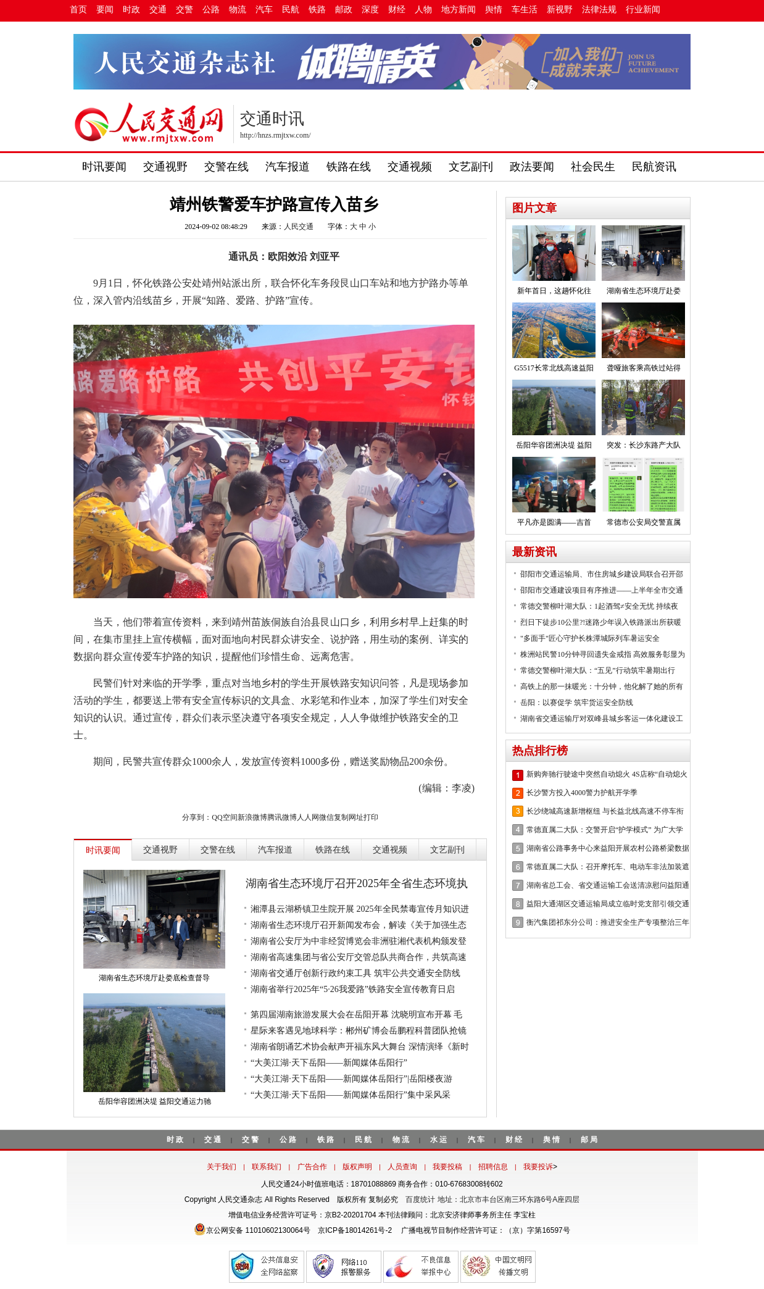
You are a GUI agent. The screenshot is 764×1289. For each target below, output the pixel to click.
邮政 (343, 9)
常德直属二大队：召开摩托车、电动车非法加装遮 (607, 866)
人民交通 (298, 226)
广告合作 (312, 1166)
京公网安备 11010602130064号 (252, 1230)
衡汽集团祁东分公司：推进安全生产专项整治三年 (607, 922)
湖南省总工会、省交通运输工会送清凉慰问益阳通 (607, 885)
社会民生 (593, 167)
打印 (370, 817)
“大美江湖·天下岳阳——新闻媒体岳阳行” (329, 1062)
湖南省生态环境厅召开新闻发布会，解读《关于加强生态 (359, 925)
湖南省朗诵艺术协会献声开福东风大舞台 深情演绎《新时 (360, 1046)
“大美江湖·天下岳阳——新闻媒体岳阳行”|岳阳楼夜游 (351, 1078)
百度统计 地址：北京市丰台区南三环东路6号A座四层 (492, 1199)
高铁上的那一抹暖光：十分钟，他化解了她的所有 (601, 686)
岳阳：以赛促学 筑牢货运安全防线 (576, 702)
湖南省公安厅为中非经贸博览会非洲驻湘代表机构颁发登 (359, 941)
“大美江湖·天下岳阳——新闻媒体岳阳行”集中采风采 (351, 1094)
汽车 (264, 9)
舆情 (493, 9)
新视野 (560, 9)
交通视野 (165, 167)
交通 (158, 9)
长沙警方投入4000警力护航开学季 (581, 792)
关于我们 (221, 1166)
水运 (439, 1139)
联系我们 (266, 1166)
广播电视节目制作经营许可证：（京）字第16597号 (484, 1230)
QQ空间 (224, 817)
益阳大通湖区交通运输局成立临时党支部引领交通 (607, 903)
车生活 (525, 9)
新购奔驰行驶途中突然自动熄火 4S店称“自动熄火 (606, 774)
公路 (211, 9)
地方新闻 (458, 9)
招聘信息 (493, 1166)
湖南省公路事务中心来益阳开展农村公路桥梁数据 (607, 848)
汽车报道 (287, 167)
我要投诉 (538, 1166)
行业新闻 (643, 9)
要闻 (105, 9)
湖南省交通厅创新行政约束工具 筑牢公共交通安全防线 (355, 973)
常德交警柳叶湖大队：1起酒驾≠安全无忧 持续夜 (599, 606)
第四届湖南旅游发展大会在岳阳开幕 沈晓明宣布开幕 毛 (356, 1014)
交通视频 (410, 167)
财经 (396, 9)
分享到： (197, 817)
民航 (290, 9)
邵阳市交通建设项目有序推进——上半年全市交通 (601, 590)
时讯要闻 (104, 167)
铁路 (317, 9)
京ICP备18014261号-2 (355, 1230)
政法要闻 (532, 167)
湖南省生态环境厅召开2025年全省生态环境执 (357, 883)
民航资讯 (654, 167)
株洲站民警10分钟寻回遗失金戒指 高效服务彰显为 (602, 654)
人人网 (308, 817)
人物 (423, 9)
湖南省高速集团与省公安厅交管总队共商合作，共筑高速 (359, 957)
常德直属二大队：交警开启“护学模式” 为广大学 (604, 829)
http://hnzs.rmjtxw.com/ (275, 135)
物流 (237, 9)
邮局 (590, 1139)
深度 (370, 9)
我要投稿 (447, 1166)
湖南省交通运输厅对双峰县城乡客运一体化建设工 (601, 718)
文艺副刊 (471, 167)
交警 (184, 9)
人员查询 (402, 1166)
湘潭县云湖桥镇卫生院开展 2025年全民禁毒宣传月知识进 (360, 909)
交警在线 (226, 167)
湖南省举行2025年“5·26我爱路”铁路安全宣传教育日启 (353, 989)
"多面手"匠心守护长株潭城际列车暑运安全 (590, 638)
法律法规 (599, 9)
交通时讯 (272, 119)
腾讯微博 (282, 817)
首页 (78, 9)
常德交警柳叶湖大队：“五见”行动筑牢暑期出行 (597, 670)
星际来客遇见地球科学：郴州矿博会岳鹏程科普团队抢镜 (359, 1030)
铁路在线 (348, 167)
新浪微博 (252, 817)
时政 (131, 9)
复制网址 (348, 817)
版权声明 (357, 1166)
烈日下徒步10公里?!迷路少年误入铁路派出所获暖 (600, 622)
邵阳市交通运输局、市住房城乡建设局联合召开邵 (601, 574)
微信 (326, 817)
